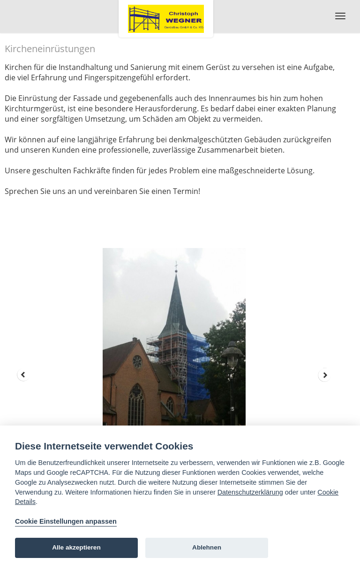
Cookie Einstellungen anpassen (66, 521)
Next (325, 375)
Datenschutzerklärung (250, 492)
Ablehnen (206, 547)
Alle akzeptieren (76, 547)
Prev (23, 375)
